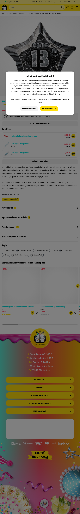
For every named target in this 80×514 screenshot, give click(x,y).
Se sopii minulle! (49, 109)
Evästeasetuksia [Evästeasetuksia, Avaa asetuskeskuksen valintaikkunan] (29, 109)
